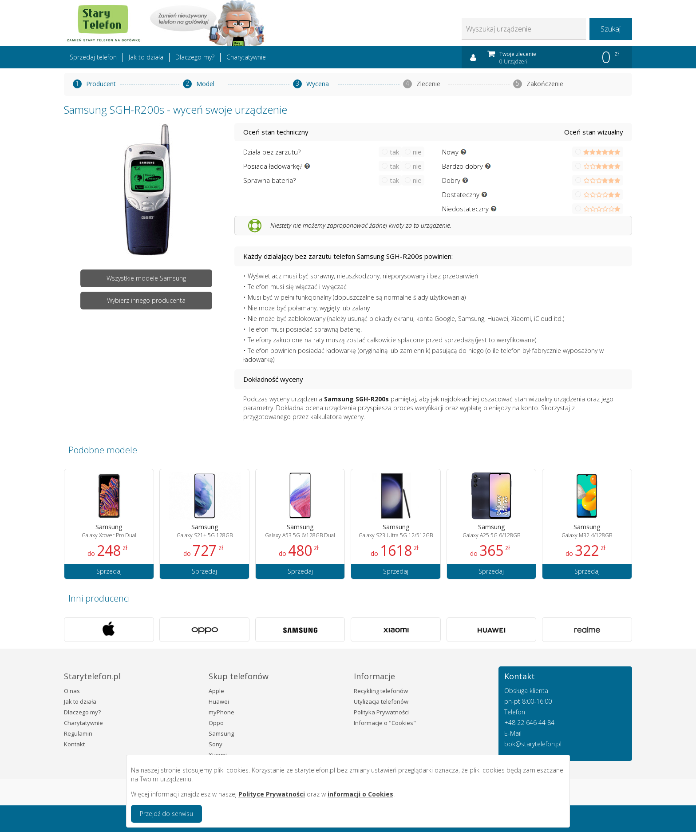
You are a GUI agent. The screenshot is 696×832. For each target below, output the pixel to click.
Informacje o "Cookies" (385, 723)
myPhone (221, 712)
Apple (216, 691)
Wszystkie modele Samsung (146, 278)
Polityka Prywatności (381, 712)
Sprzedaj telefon (93, 57)
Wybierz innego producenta (146, 300)
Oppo (216, 723)
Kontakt (74, 744)
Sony (215, 744)
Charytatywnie (246, 57)
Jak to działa (146, 57)
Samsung (221, 733)
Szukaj (611, 29)
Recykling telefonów (381, 691)
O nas (72, 691)
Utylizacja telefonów (381, 701)
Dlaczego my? (194, 57)
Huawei (219, 701)
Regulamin (78, 733)
